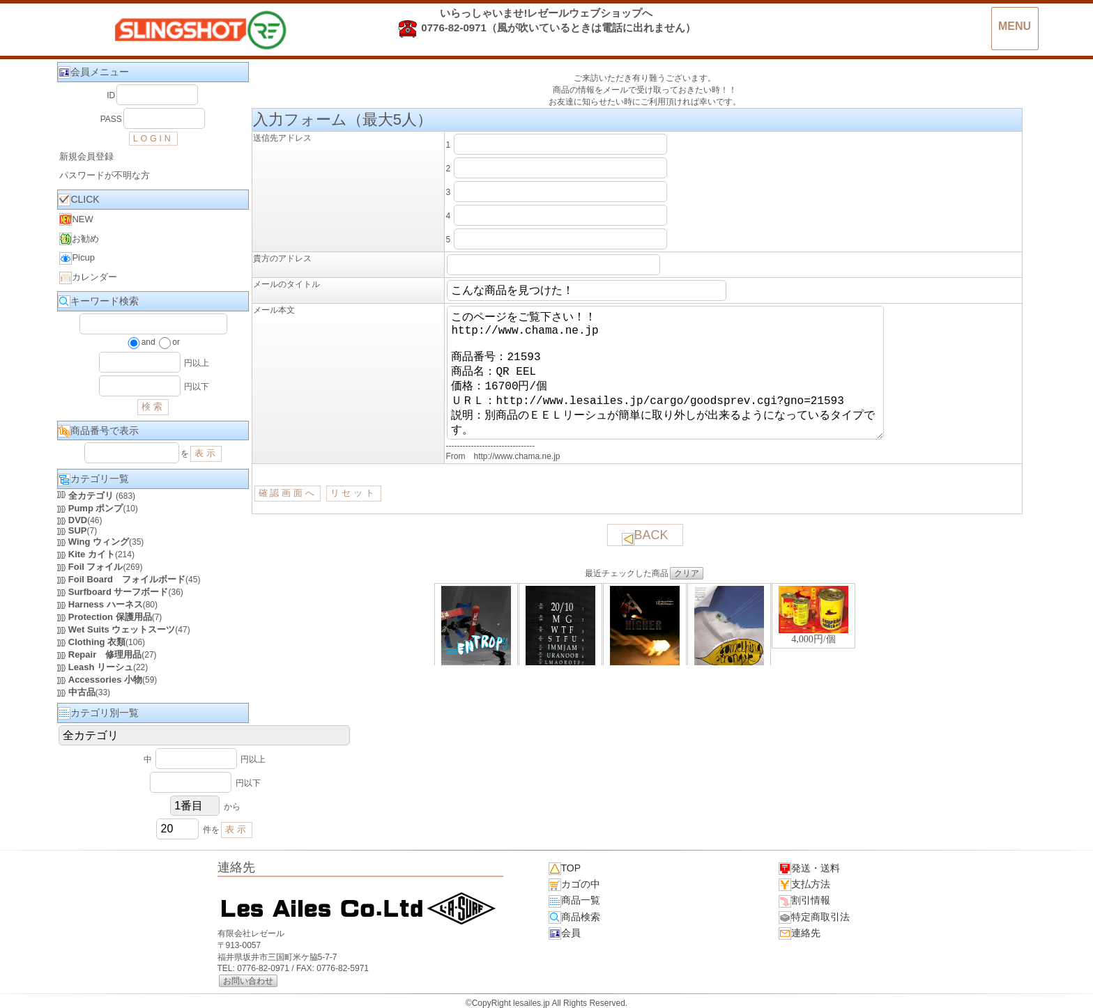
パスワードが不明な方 (104, 175)
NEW (76, 219)
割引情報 (804, 900)
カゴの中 (574, 884)
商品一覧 (574, 900)
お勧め (79, 239)
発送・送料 (809, 868)
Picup (77, 258)
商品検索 (574, 917)
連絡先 (799, 933)
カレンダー (88, 278)
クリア (686, 601)
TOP (565, 868)
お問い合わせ (248, 981)
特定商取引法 (814, 917)
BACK (645, 564)
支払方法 (804, 884)
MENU (1014, 26)
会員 (565, 933)
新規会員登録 (86, 156)
